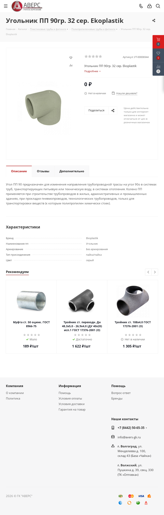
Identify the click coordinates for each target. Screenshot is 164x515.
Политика (13, 398)
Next (155, 272)
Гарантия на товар (72, 409)
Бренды (117, 398)
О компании (15, 393)
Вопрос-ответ (121, 393)
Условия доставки (72, 404)
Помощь (65, 393)
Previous (148, 272)
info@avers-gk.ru (129, 437)
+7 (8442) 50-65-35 (131, 428)
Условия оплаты (70, 398)
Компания (14, 386)
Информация (70, 386)
